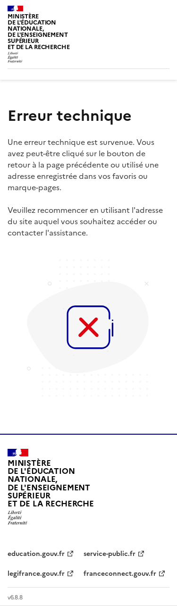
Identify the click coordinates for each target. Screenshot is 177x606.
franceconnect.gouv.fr (120, 574)
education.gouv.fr (36, 554)
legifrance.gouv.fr (36, 574)
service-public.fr (109, 554)
